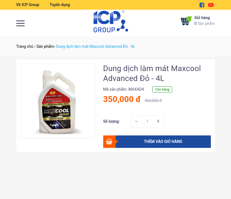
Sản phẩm (205, 20)
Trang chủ (24, 46)
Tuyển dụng (60, 4)
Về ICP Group (27, 4)
